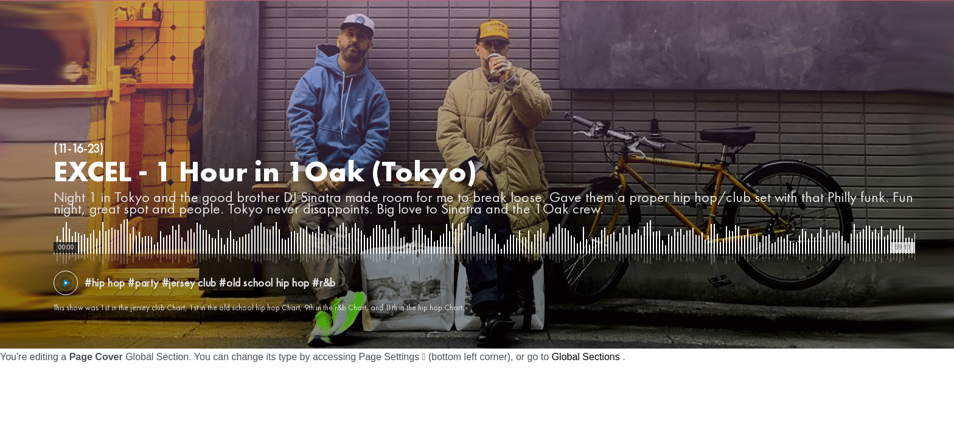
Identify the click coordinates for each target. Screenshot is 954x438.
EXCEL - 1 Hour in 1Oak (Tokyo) (265, 171)
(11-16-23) (78, 148)
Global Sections (586, 357)
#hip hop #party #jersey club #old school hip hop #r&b (210, 283)
